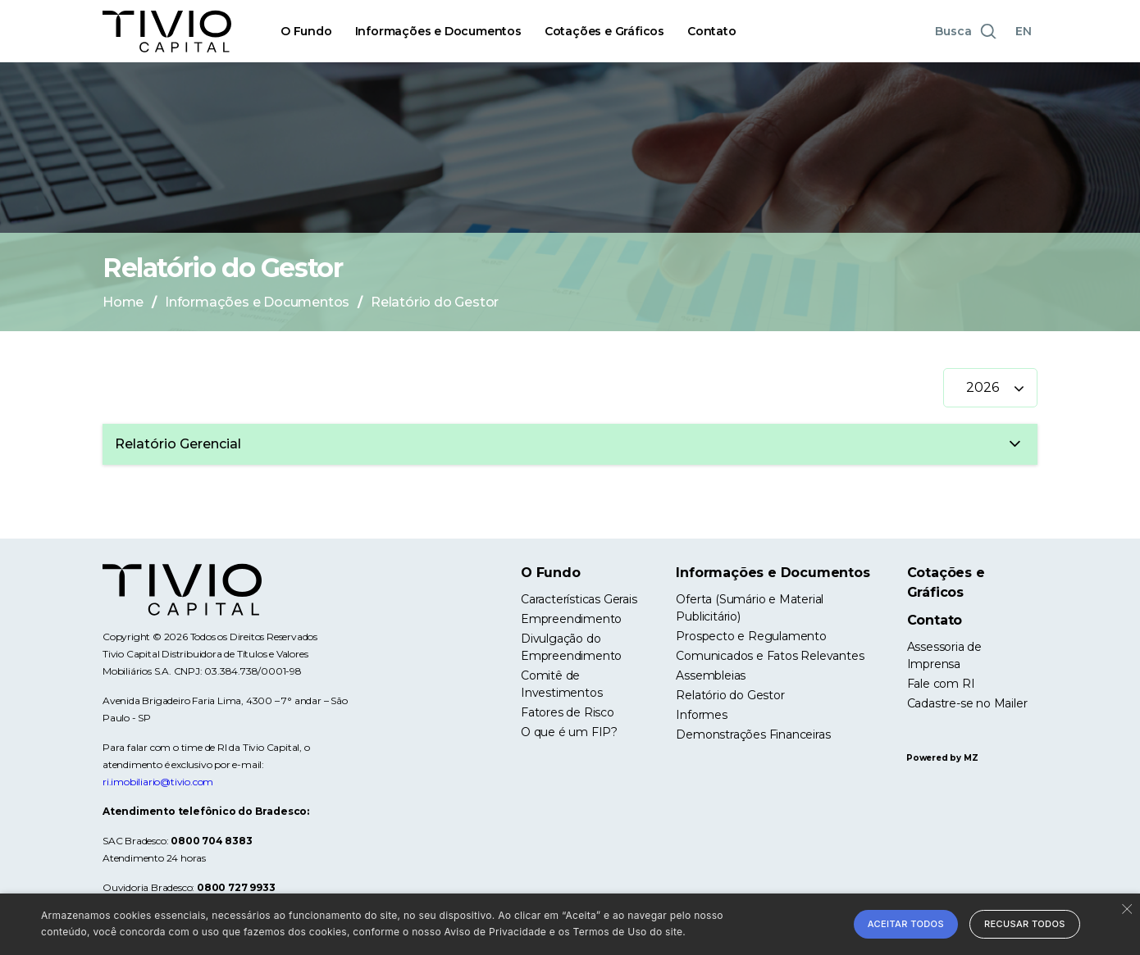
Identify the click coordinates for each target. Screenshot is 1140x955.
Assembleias (711, 675)
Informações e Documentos (438, 31)
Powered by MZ (942, 758)
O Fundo (306, 31)
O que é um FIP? (569, 732)
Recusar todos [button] (1024, 924)
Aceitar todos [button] (906, 924)
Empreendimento (571, 619)
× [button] (1125, 908)
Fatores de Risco (567, 712)
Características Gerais (579, 599)
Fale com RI (941, 683)
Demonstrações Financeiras (753, 734)
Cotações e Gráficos (604, 31)
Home (123, 302)
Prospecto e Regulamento (751, 636)
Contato (711, 31)
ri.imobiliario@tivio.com (158, 781)
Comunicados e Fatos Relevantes (770, 655)
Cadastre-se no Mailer (967, 703)
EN (1023, 31)
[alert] (570, 924)
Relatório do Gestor (730, 695)
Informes (701, 714)
